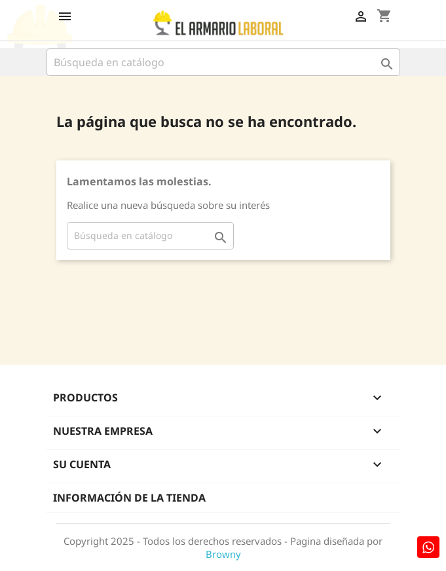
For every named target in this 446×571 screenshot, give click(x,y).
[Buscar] (223, 62)
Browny (223, 554)
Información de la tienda (129, 497)
